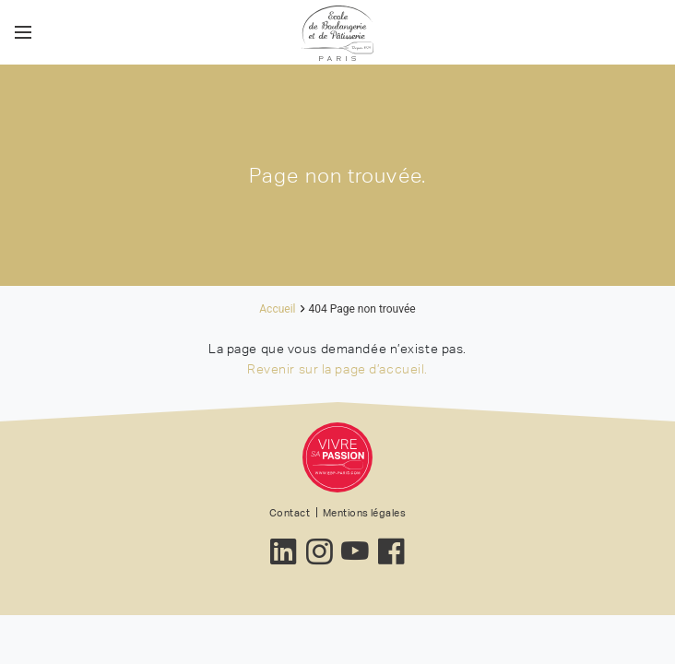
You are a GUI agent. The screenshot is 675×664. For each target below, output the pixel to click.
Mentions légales (364, 512)
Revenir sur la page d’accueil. (337, 369)
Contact (289, 512)
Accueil (277, 308)
